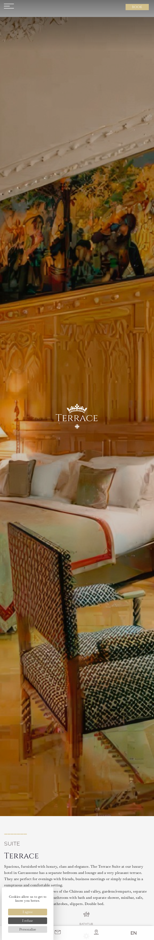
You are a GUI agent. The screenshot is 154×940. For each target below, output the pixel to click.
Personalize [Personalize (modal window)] (27, 929)
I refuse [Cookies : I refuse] (27, 920)
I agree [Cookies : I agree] (28, 912)
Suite (12, 844)
